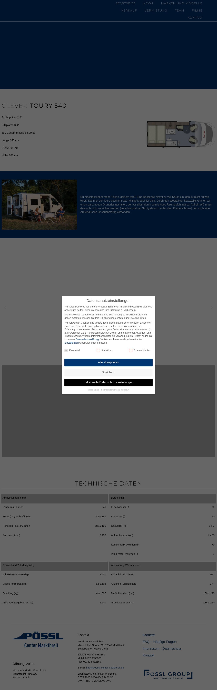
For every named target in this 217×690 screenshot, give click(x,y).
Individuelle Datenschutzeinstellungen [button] (108, 382)
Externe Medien (139, 350)
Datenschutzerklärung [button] (110, 390)
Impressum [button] (125, 390)
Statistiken (104, 350)
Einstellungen (71, 342)
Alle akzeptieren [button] (108, 362)
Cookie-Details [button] (93, 390)
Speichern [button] (108, 372)
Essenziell (72, 350)
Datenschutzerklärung (87, 339)
